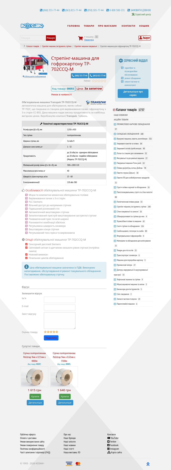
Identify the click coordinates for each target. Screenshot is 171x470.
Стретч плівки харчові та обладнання (133, 187)
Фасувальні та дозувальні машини (132, 158)
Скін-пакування (124, 294)
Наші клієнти (70, 441)
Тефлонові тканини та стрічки (130, 279)
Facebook (112, 445)
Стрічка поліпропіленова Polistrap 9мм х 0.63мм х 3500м (64, 356)
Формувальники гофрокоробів (131, 235)
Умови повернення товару (32, 445)
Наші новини (70, 445)
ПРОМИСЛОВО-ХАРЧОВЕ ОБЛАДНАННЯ (132, 126)
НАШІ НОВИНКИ (121, 115)
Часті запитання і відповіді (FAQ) (35, 452)
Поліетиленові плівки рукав (130, 201)
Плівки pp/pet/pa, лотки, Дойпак (132, 167)
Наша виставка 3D (72, 452)
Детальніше (35, 402)
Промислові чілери (126, 264)
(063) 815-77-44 (73, 10)
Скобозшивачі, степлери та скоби (132, 230)
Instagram (113, 448)
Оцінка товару (30, 332)
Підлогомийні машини (127, 303)
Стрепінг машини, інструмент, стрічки (134, 206)
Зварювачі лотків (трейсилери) (131, 148)
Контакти (111, 434)
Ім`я (24, 298)
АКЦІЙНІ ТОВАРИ (121, 119)
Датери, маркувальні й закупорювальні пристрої (131, 272)
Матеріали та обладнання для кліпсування (132, 243)
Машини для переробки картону (131, 260)
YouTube (112, 438)
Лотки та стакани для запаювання (132, 153)
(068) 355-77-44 (51, 10)
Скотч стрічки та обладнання (130, 226)
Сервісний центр (143, 14)
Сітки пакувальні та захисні (129, 211)
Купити (35, 396)
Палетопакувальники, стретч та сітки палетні (133, 194)
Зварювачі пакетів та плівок (130, 143)
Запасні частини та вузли (129, 298)
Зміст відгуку (29, 313)
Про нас (67, 434)
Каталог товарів (130, 109)
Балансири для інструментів (129, 289)
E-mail (25, 306)
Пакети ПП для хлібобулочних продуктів (131, 180)
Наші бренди (70, 438)
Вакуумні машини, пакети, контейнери (134, 138)
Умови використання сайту (32, 441)
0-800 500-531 (117, 10)
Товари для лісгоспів (127, 250)
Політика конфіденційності (32, 448)
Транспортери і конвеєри (128, 255)
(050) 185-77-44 (95, 10)
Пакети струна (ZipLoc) (128, 172)
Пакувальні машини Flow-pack (131, 163)
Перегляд (89, 39)
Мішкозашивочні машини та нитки (132, 284)
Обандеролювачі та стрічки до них (132, 216)
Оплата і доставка (28, 438)
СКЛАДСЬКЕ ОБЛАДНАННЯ (130, 133)
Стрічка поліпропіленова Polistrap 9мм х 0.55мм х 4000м (34, 356)
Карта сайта (114, 452)
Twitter (111, 441)
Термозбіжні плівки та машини (131, 221)
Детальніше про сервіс (133, 93)
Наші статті (69, 448)
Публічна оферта (27, 434)
